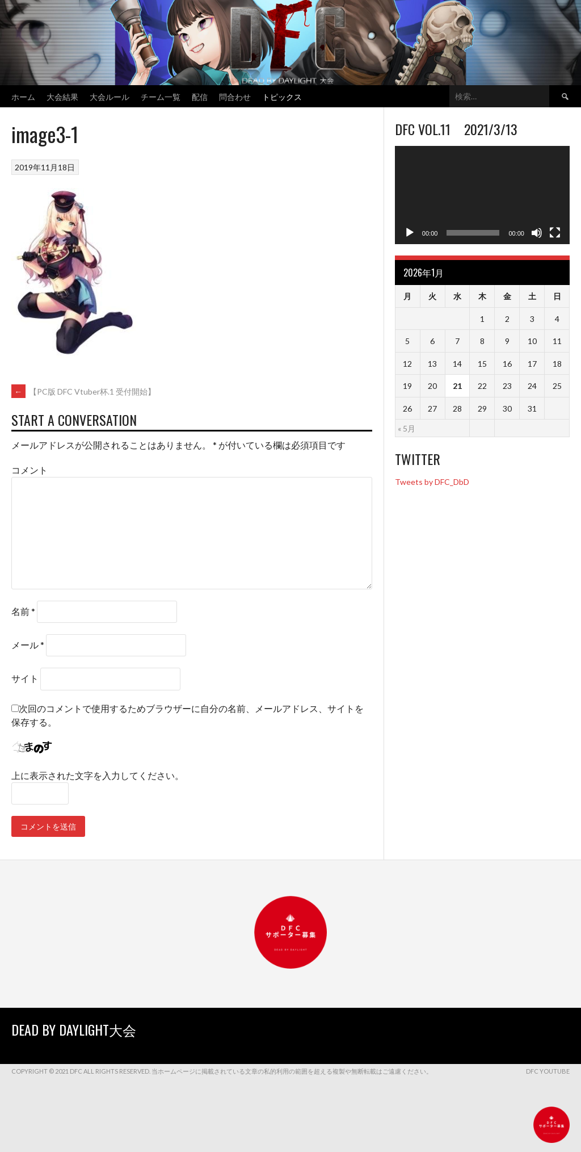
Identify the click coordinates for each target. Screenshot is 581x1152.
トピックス (282, 96)
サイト (25, 678)
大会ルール (109, 96)
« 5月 (406, 428)
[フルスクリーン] (555, 232)
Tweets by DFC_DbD (432, 482)
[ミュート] (536, 232)
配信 (200, 96)
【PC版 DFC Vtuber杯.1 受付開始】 (83, 391)
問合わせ (235, 96)
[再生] (409, 232)
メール (27, 644)
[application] (482, 195)
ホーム (23, 96)
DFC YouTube (548, 1071)
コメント (29, 469)
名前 (23, 611)
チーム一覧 (160, 96)
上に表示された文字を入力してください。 (97, 775)
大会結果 (62, 96)
